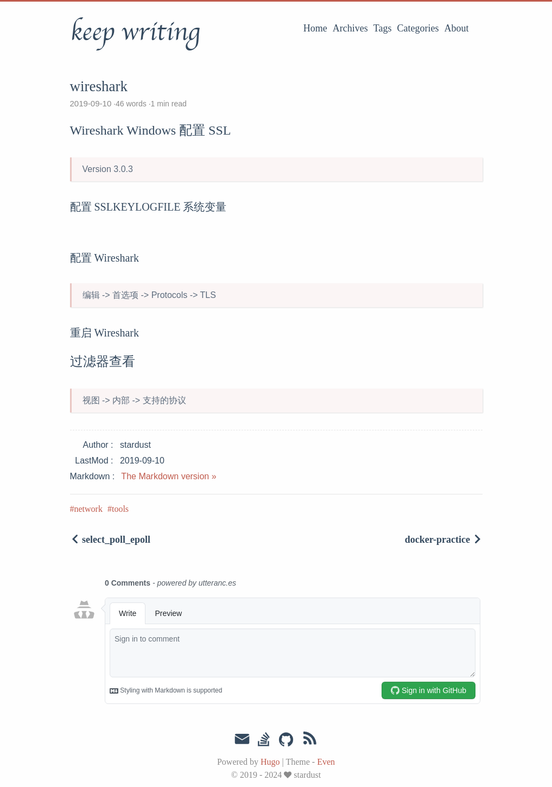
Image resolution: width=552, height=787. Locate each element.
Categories (418, 28)
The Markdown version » (168, 476)
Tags (382, 28)
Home (315, 28)
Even (326, 761)
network (88, 508)
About (457, 28)
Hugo (270, 761)
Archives (350, 28)
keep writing (135, 32)
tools (120, 508)
